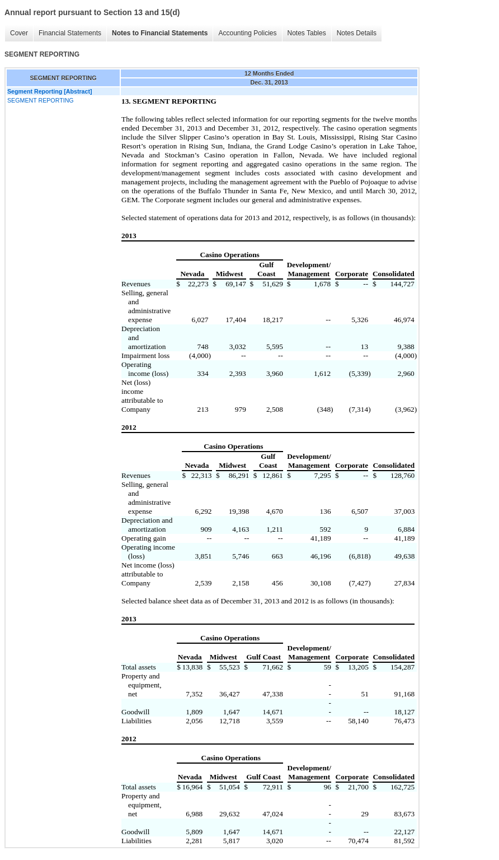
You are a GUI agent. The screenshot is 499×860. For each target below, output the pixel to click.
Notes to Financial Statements (160, 33)
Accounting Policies (247, 33)
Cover (19, 33)
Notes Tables (307, 33)
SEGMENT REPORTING (40, 100)
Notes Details (356, 33)
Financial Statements (70, 33)
